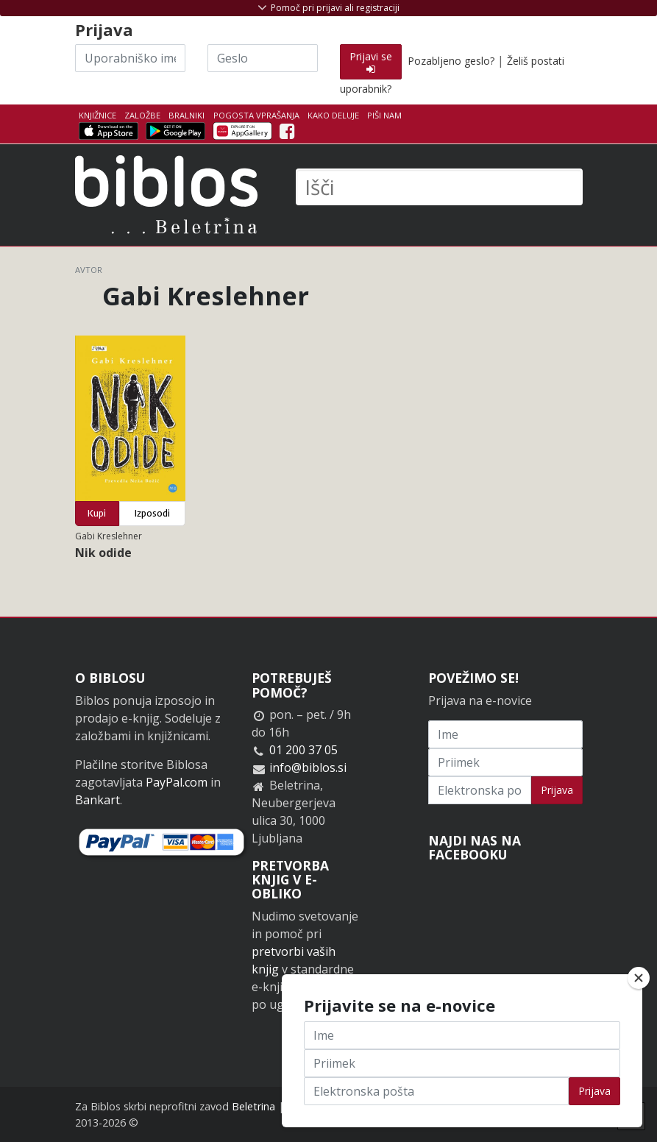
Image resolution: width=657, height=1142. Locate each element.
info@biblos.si (308, 767)
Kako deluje (333, 115)
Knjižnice (97, 115)
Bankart (97, 800)
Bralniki (186, 115)
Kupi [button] (97, 513)
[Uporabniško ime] (130, 58)
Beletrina (253, 1106)
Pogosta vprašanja (256, 115)
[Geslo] (262, 58)
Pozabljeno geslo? (451, 61)
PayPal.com (176, 782)
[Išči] (439, 187)
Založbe (142, 115)
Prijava (557, 790)
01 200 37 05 (303, 750)
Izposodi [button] (152, 513)
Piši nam (384, 115)
